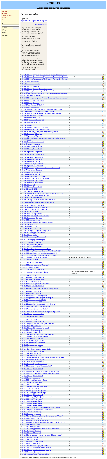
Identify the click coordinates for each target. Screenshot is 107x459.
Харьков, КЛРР (32, 224)
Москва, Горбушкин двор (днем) (37, 127)
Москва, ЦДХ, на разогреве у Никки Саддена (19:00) (44, 109)
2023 (25, 452)
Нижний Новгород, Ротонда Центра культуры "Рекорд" (45, 416)
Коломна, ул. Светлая (34, 172)
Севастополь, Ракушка (34, 159)
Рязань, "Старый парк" (34, 213)
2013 (25, 321)
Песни (4, 18)
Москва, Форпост (33, 81)
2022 (25, 445)
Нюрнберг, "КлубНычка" (35, 316)
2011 (25, 277)
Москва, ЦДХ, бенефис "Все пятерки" (39, 397)
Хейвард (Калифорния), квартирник (39, 230)
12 (22, 75)
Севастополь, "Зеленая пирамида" (38, 129)
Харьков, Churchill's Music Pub (37, 209)
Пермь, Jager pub (32, 439)
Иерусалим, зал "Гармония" (36, 343)
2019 (25, 437)
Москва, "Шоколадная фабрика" (37, 272)
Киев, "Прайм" (32, 275)
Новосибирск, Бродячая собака (37, 386)
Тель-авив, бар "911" (34, 347)
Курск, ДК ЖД (32, 189)
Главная (4, 11)
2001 (25, 101)
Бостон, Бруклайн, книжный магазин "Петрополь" (43, 168)
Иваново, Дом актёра (34, 452)
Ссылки (4, 20)
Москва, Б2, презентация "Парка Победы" (41, 111)
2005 (25, 125)
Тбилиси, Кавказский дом (35, 351)
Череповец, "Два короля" (35, 293)
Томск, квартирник (33, 388)
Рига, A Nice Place (33, 384)
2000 (25, 87)
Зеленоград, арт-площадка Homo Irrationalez (41, 255)
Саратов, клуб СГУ (33, 117)
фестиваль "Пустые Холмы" (36, 154)
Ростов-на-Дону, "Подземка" (36, 359)
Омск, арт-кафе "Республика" (36, 390)
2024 (25, 454)
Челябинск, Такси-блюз (35, 182)
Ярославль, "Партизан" (34, 136)
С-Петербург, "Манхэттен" (36, 338)
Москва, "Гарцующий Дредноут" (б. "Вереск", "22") (44, 251)
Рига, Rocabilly (32, 319)
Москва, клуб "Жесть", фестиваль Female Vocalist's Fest (45, 193)
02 (22, 89)
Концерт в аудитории (34, 95)
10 (22, 134)
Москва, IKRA (32, 226)
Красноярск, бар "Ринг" (35, 166)
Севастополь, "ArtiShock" (35, 362)
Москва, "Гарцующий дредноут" (37, 420)
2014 (25, 338)
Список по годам (7, 15)
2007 (25, 166)
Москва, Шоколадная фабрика (37, 380)
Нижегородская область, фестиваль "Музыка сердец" (44, 435)
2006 (25, 139)
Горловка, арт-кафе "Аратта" (36, 279)
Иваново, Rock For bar (34, 437)
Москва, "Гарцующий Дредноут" (38, 257)
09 (22, 84)
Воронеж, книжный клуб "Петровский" (40, 409)
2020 (25, 439)
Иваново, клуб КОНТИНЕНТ (36, 300)
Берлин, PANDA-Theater (35, 332)
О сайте (4, 13)
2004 (25, 111)
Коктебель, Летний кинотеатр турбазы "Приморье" (43, 312)
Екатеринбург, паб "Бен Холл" (37, 364)
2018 (25, 431)
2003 (25, 109)
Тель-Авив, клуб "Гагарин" (36, 340)
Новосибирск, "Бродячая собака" (38, 445)
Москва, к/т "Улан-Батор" (35, 101)
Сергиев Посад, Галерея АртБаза (38, 454)
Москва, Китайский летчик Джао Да (39, 448)
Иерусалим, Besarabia (34, 431)
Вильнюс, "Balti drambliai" (36, 157)
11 (22, 105)
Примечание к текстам (41, 24)
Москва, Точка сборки (34, 401)
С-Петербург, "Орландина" (36, 205)
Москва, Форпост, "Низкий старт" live (39, 89)
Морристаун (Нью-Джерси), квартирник (40, 297)
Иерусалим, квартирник (35, 244)
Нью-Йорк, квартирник (34, 330)
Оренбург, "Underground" (35, 262)
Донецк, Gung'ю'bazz (34, 228)
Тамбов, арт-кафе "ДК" (34, 412)
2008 (25, 185)
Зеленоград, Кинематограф (36, 240)
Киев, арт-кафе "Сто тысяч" (36, 176)
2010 (25, 235)
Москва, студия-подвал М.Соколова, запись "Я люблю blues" (47, 75)
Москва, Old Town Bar (34, 418)
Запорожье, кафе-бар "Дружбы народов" (40, 222)
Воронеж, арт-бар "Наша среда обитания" (41, 323)
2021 (25, 441)
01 (22, 77)
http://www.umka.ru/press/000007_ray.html (33, 20)
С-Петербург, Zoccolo (34, 355)
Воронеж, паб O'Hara (34, 353)
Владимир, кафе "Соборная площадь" (39, 306)
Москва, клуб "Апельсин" (35, 163)
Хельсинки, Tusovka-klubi (35, 269)
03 (22, 91)
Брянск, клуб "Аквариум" (35, 120)
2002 (25, 107)
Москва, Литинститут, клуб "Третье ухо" (40, 91)
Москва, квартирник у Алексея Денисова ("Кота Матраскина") (47, 98)
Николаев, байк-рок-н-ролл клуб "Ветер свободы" (43, 288)
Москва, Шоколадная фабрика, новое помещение (43, 373)
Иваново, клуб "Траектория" (36, 237)
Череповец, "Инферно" (34, 134)
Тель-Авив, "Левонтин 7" (35, 242)
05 (22, 81)
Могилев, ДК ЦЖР (33, 122)
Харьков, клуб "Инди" (34, 281)
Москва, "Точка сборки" (35, 369)
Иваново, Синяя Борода (35, 441)
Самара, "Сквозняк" (33, 144)
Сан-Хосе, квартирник (34, 197)
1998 (25, 77)
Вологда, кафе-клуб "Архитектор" (38, 302)
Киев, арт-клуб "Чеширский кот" (38, 216)
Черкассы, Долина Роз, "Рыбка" (37, 309)
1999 (25, 81)
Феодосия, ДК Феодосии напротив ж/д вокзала (42, 132)
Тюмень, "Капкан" (33, 267)
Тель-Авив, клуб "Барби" (35, 105)
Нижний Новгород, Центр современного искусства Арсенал (46, 357)
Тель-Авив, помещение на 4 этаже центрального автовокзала (47, 93)
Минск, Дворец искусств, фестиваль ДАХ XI (42, 253)
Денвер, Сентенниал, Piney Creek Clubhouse (41, 199)
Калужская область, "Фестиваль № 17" (39, 366)
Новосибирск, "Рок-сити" (35, 115)
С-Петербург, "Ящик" (34, 424)
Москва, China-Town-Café (35, 277)
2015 (25, 353)
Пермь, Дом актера (33, 378)
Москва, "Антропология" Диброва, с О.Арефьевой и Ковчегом (47, 77)
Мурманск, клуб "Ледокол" (36, 180)
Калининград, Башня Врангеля (37, 295)
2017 (25, 407)
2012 (25, 304)
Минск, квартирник (33, 220)
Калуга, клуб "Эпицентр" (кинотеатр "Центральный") (44, 113)
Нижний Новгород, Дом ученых (37, 207)
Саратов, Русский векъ (34, 146)
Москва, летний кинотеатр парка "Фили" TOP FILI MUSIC (46, 422)
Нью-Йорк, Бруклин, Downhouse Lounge (40, 202)
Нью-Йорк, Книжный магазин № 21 (39, 249)
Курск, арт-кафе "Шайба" (35, 286)
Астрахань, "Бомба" (33, 84)
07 (22, 157)
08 (22, 129)
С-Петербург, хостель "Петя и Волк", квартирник (43, 428)
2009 (25, 197)
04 (22, 152)
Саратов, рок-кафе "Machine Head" (38, 178)
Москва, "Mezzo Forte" (34, 149)
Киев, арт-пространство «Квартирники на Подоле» (43, 407)
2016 (25, 384)
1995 (25, 75)
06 (22, 98)
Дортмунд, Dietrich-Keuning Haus (38, 195)
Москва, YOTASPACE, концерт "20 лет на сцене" (43, 371)
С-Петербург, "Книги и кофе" (36, 393)
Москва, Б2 (31, 125)
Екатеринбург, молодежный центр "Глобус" (41, 304)
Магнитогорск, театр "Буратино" (38, 265)
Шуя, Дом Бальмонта (34, 443)
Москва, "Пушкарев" (34, 433)
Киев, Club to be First (34, 326)
